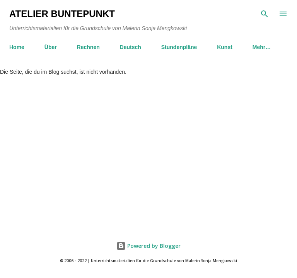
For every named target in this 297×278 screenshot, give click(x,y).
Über (50, 47)
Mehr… (262, 47)
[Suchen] (264, 14)
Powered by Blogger (148, 245)
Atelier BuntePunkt (62, 13)
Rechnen (88, 47)
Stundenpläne (179, 47)
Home (16, 47)
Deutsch (130, 47)
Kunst (224, 47)
